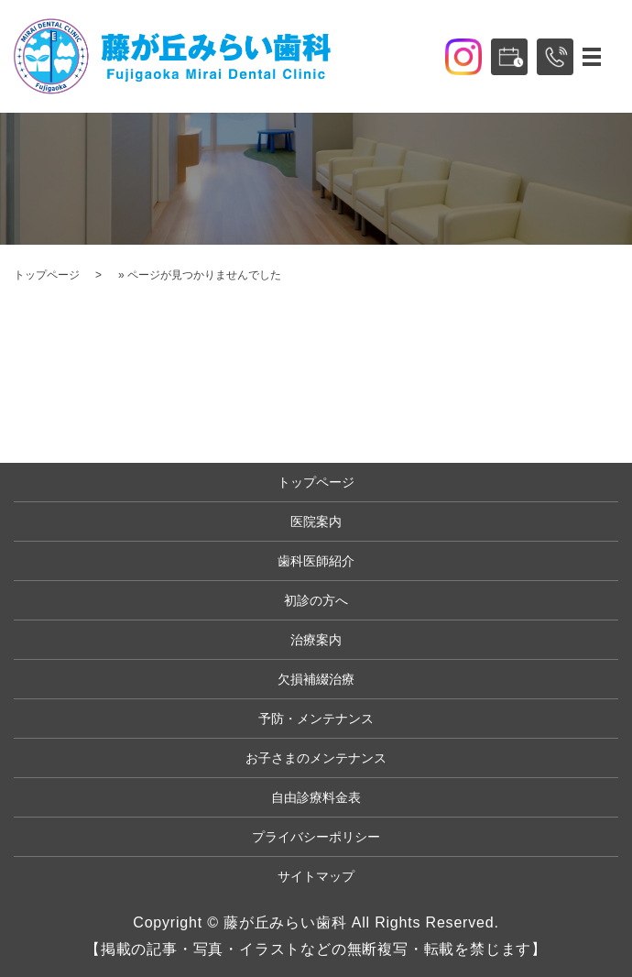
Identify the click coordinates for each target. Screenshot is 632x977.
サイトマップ (316, 876)
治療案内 (316, 639)
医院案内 (316, 521)
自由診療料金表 (316, 797)
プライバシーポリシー (316, 836)
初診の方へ (316, 600)
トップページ (47, 275)
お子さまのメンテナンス (316, 758)
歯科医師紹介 (316, 561)
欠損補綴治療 (316, 679)
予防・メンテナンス (316, 718)
